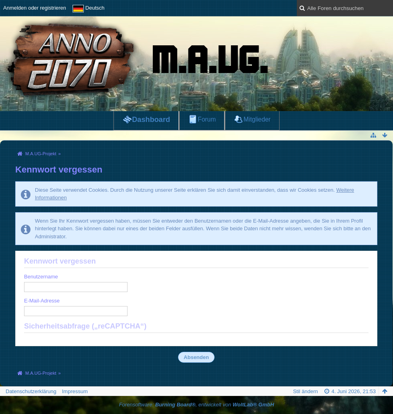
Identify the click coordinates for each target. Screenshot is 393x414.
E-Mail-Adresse (42, 301)
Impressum (74, 391)
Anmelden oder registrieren (34, 8)
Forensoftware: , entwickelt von (196, 405)
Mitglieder (257, 119)
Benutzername (41, 277)
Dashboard (151, 120)
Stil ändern (305, 391)
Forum (207, 119)
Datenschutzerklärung (31, 391)
